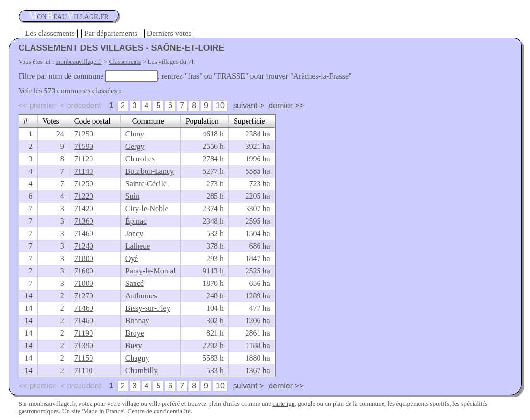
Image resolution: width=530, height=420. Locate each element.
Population (202, 121)
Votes (51, 121)
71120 (83, 159)
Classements (125, 61)
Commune (148, 121)
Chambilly (141, 370)
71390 (83, 345)
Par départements (110, 33)
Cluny (134, 134)
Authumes (141, 296)
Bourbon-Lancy (149, 171)
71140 (83, 171)
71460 (83, 233)
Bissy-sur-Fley (147, 308)
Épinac (136, 221)
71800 (83, 258)
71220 (83, 196)
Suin (132, 196)
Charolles (140, 159)
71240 (83, 246)
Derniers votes (169, 33)
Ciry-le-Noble (147, 208)
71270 (83, 296)
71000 (83, 283)
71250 (83, 134)
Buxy (133, 345)
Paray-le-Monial (150, 271)
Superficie (249, 121)
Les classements (50, 33)
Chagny (137, 358)
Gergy (135, 146)
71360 (83, 221)
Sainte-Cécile (146, 184)
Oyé (131, 258)
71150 (83, 358)
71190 (83, 333)
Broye (134, 333)
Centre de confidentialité (159, 411)
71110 (83, 370)
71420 (83, 208)
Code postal (92, 121)
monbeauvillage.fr (79, 61)
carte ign (283, 403)
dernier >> (286, 106)
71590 (83, 146)
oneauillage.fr (69, 16)
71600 (83, 271)
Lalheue (137, 246)
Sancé (134, 283)
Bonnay (137, 321)
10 (220, 106)
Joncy (134, 233)
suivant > (248, 106)
